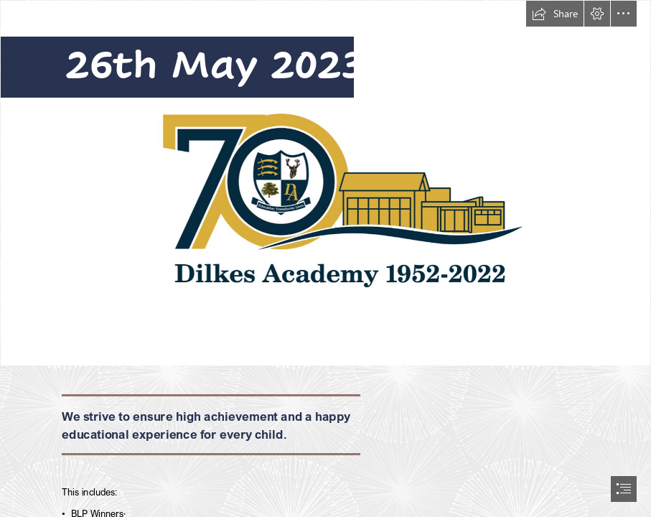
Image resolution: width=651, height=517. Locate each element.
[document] (325, 258)
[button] (555, 14)
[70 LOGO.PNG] (325, 183)
